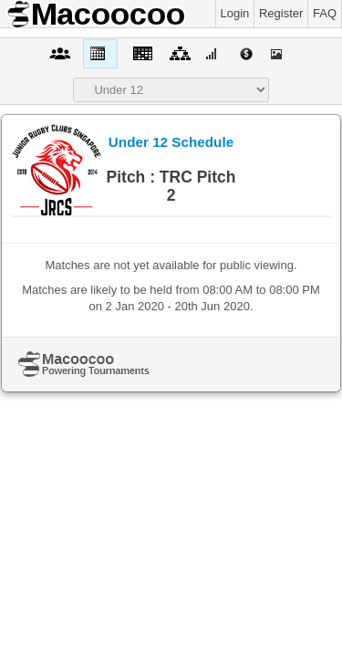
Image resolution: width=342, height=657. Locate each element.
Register (281, 13)
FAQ (325, 13)
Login (235, 13)
